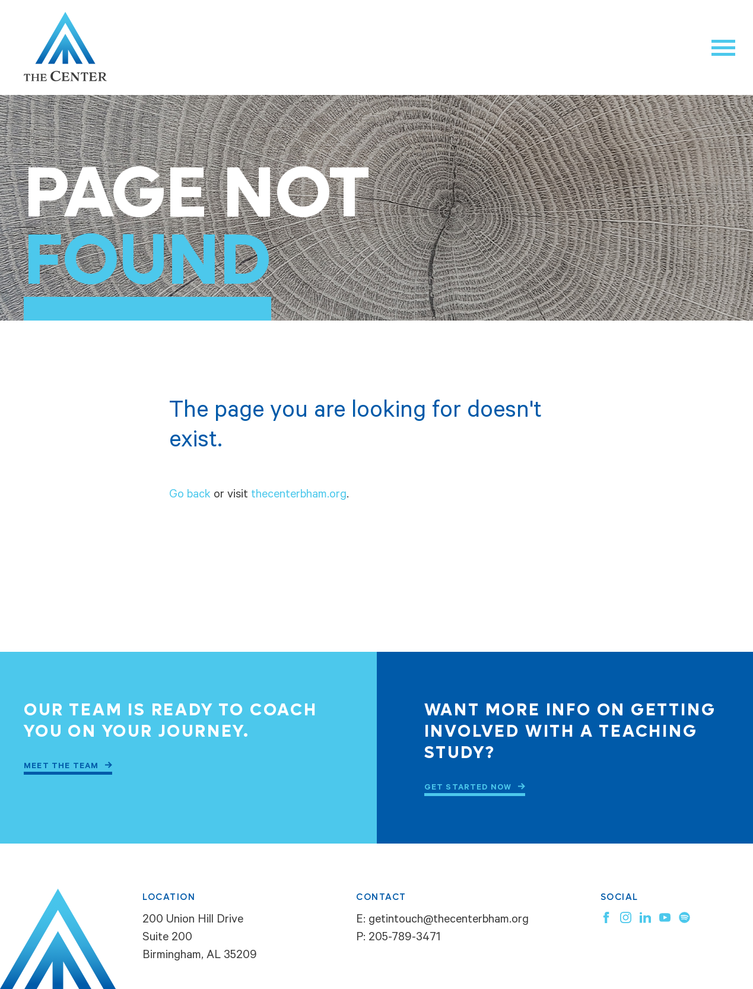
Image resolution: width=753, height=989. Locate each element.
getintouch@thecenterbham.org (448, 920)
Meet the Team (61, 766)
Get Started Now (468, 788)
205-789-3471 (404, 938)
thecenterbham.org (299, 495)
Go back (190, 495)
